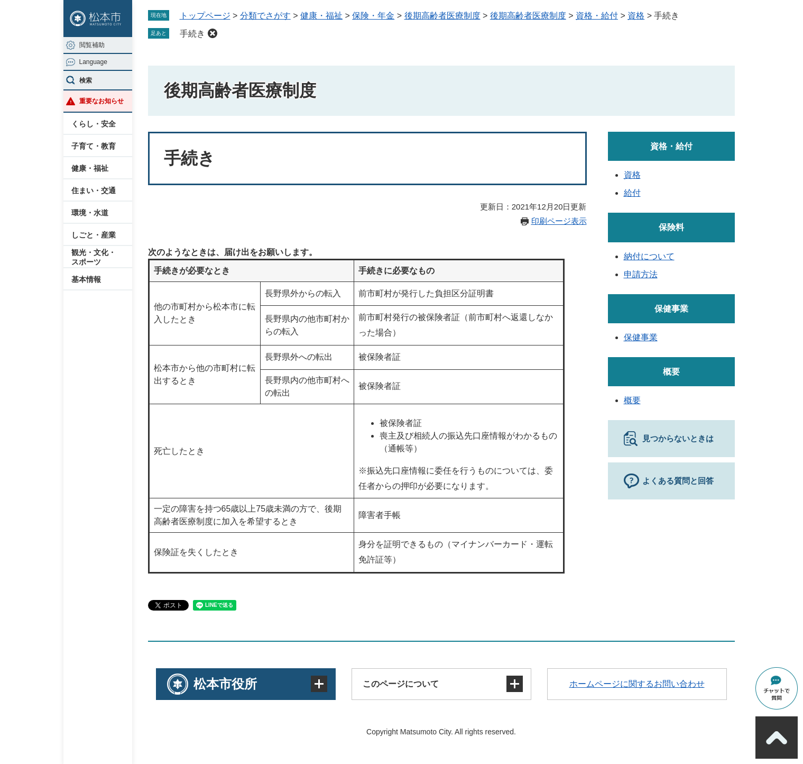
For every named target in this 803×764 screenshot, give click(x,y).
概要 (671, 371)
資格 (635, 15)
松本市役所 (225, 684)
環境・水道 (89, 212)
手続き (192, 33)
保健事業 (671, 308)
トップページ (205, 15)
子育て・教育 (93, 146)
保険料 (671, 227)
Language (93, 62)
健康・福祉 (89, 168)
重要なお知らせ (101, 101)
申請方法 (641, 274)
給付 (632, 192)
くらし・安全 (93, 124)
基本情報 (86, 279)
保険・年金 (373, 15)
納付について (649, 256)
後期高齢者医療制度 (442, 15)
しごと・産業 (93, 235)
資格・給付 (597, 15)
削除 (212, 33)
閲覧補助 (92, 45)
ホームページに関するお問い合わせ (637, 683)
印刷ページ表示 (559, 220)
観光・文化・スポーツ (93, 257)
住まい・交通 (93, 190)
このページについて (401, 683)
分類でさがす (265, 15)
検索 (85, 80)
